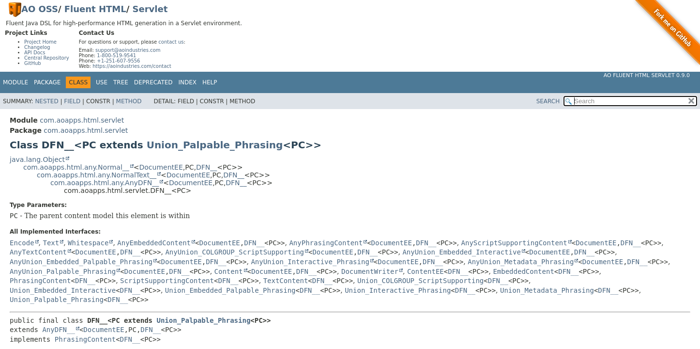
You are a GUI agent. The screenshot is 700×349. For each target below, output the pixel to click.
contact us (170, 42)
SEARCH (548, 101)
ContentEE (425, 271)
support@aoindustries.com (127, 50)
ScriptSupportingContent (167, 281)
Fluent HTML (95, 9)
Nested (46, 101)
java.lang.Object (37, 159)
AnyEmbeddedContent (154, 243)
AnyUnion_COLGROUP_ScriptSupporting (234, 252)
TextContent (285, 281)
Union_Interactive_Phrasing (398, 290)
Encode (22, 243)
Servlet (150, 9)
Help (209, 82)
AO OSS (39, 9)
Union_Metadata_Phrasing (547, 290)
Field (72, 101)
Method (129, 101)
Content (228, 271)
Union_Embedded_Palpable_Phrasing (230, 290)
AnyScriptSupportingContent (514, 243)
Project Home (40, 42)
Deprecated (153, 82)
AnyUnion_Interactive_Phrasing (310, 262)
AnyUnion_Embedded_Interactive (461, 252)
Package (47, 82)
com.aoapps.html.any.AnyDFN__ (104, 183)
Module (15, 82)
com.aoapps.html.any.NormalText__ (96, 175)
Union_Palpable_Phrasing (215, 145)
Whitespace (88, 243)
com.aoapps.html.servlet (82, 120)
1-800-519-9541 (116, 55)
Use (101, 82)
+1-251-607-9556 (118, 60)
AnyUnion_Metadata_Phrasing (521, 262)
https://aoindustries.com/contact (131, 66)
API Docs (35, 52)
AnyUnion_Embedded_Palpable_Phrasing (81, 262)
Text (51, 243)
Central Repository (46, 58)
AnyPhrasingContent (326, 243)
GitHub (32, 63)
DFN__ (206, 167)
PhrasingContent (40, 281)
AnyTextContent (38, 252)
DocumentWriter (369, 271)
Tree (120, 82)
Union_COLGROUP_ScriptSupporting (420, 281)
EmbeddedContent (523, 271)
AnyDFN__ (58, 329)
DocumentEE (161, 167)
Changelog (37, 47)
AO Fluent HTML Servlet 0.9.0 (647, 75)
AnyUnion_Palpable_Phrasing (63, 271)
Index (188, 82)
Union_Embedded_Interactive (63, 290)
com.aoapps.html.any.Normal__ (76, 167)
